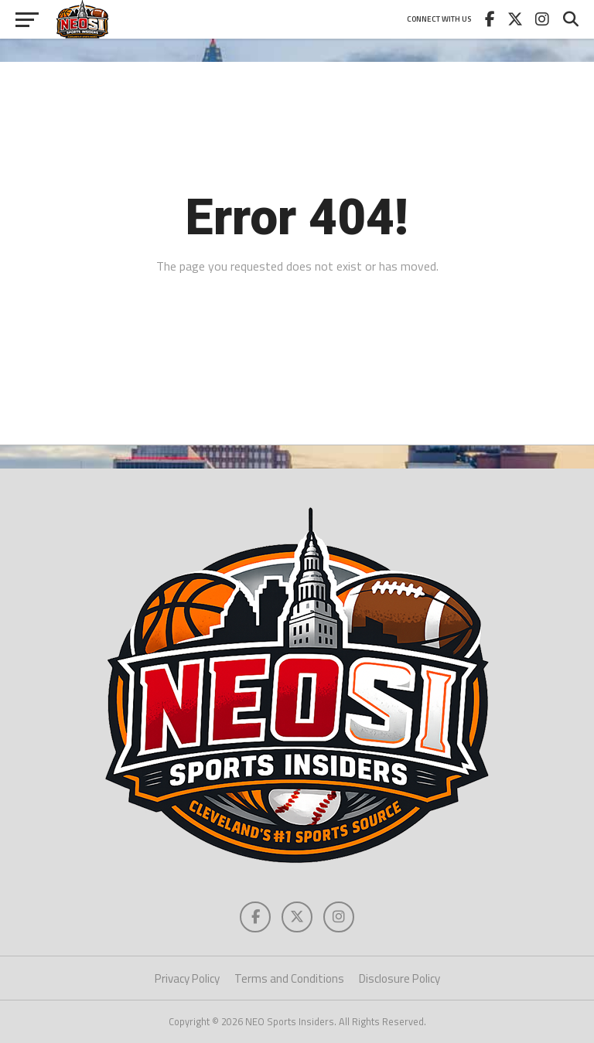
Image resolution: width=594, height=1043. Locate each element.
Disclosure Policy (399, 978)
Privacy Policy (187, 978)
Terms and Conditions (289, 978)
